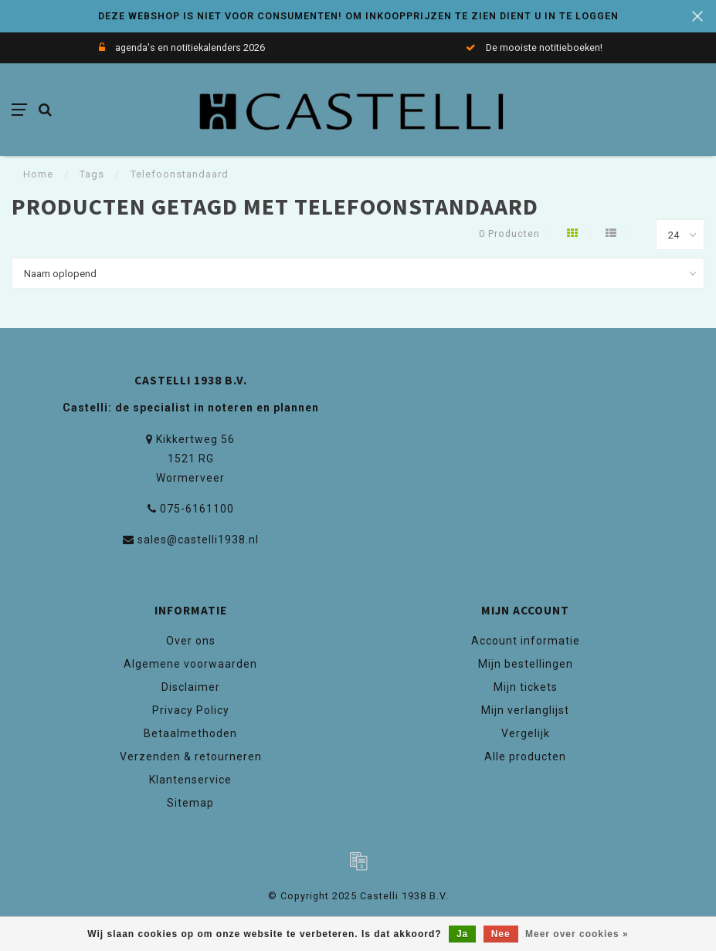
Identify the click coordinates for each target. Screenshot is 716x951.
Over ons (190, 641)
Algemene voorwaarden (190, 664)
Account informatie (525, 641)
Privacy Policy (190, 710)
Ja (462, 934)
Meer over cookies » (577, 934)
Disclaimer (190, 687)
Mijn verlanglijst (525, 710)
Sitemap (190, 803)
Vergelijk (525, 733)
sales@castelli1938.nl (198, 539)
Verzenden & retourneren (191, 756)
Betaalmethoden (190, 733)
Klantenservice (190, 779)
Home (38, 174)
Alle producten (525, 756)
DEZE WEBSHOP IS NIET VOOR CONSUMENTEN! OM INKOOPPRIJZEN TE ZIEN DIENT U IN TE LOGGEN (358, 16)
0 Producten (509, 233)
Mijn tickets (526, 687)
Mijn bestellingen (525, 664)
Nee (501, 934)
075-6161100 (197, 509)
